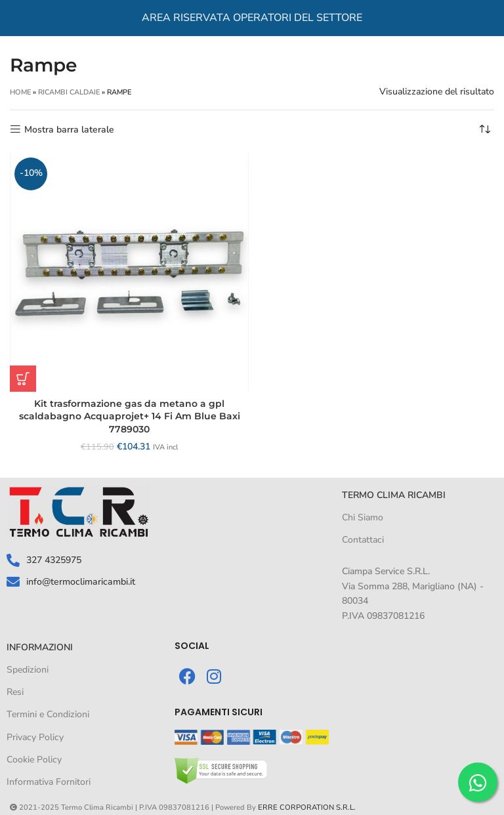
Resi (15, 692)
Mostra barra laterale (69, 129)
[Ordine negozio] (484, 130)
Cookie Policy (34, 759)
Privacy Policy (35, 737)
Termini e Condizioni (48, 714)
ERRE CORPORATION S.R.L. (307, 807)
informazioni (40, 647)
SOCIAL (192, 645)
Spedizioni (28, 669)
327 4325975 (53, 560)
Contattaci (363, 539)
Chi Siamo (362, 517)
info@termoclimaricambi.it (79, 581)
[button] (23, 379)
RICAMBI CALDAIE (69, 92)
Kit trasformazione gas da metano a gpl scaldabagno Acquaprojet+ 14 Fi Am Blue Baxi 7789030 (129, 416)
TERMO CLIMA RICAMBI (394, 495)
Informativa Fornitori (49, 782)
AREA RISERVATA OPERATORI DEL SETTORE (252, 17)
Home (20, 92)
